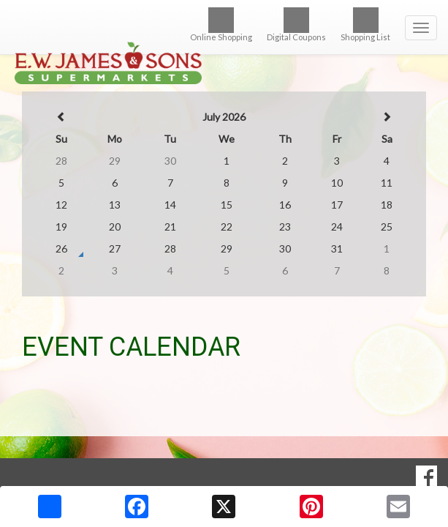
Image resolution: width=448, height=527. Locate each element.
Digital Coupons (296, 24)
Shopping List (365, 24)
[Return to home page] (224, 42)
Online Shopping (221, 24)
